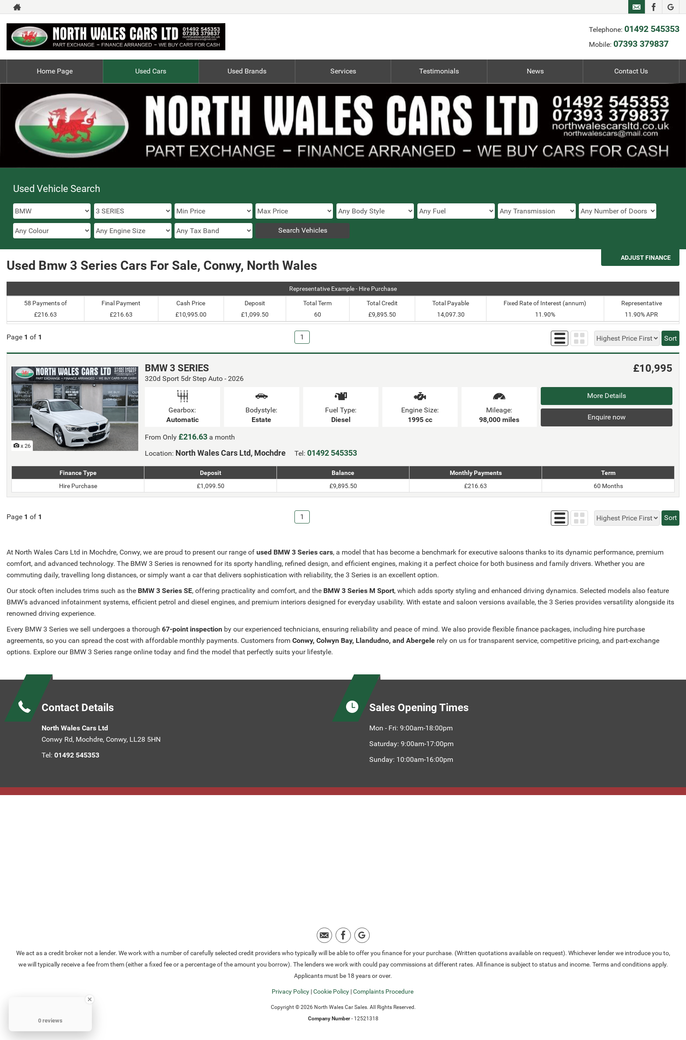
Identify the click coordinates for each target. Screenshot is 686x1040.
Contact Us (631, 71)
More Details (606, 395)
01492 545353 (651, 29)
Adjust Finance (646, 257)
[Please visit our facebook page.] (653, 7)
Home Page (55, 71)
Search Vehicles (302, 230)
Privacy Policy (290, 991)
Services (343, 71)
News (535, 71)
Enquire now (607, 417)
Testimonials (439, 71)
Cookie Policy (331, 991)
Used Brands (247, 71)
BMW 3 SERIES (177, 368)
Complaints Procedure (383, 991)
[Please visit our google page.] (670, 7)
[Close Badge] (89, 999)
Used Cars (150, 71)
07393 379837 (640, 43)
